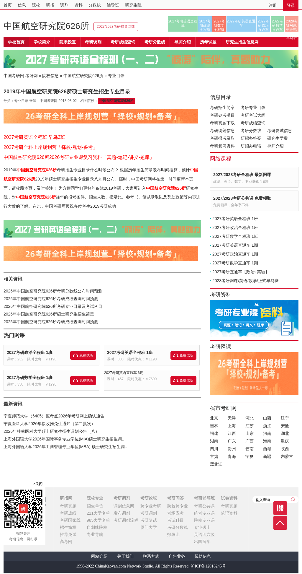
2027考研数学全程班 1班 (29, 377)
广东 (232, 441)
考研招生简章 (222, 107)
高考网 (66, 541)
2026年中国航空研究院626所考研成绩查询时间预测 (51, 298)
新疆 (267, 456)
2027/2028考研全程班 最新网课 (242, 174)
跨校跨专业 (177, 506)
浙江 (267, 425)
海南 (267, 441)
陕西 (285, 448)
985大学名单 (98, 520)
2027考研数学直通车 (277, 25)
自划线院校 (97, 527)
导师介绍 (182, 42)
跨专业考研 (150, 506)
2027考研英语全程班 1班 (130, 352)
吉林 (214, 425)
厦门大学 (148, 527)
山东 (249, 433)
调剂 (64, 5)
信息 (22, 5)
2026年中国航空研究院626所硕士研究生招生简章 (49, 314)
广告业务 (177, 556)
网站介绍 (99, 556)
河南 (267, 433)
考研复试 (148, 520)
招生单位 (95, 506)
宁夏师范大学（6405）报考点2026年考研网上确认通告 (54, 416)
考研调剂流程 (126, 520)
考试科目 (175, 520)
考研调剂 (93, 42)
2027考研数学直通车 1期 (235, 263)
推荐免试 (68, 534)
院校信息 (50, 75)
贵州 (232, 448)
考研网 (31, 75)
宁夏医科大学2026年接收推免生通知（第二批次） (49, 423)
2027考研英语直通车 (241, 23)
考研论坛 (148, 498)
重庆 (285, 441)
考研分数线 (251, 130)
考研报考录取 (222, 138)
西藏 (267, 448)
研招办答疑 (251, 138)
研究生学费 (277, 138)
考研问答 (175, 498)
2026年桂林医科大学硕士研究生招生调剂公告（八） (51, 431)
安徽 (285, 425)
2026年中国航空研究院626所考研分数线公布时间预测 (53, 291)
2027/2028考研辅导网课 (116, 27)
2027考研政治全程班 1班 (29, 352)
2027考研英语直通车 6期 (123, 373)
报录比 (173, 534)
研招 (50, 5)
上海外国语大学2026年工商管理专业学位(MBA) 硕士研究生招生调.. (65, 446)
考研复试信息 (279, 130)
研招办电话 (251, 146)
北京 (214, 418)
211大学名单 (98, 513)
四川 (214, 448)
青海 (232, 456)
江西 (232, 433)
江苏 (249, 425)
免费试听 (86, 355)
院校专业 (95, 498)
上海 (232, 425)
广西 (249, 441)
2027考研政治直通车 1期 (235, 254)
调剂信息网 (124, 506)
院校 (36, 5)
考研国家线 (70, 520)
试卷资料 (229, 498)
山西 (267, 418)
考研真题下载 (222, 123)
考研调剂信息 (222, 130)
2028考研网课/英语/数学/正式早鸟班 (291, 25)
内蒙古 (287, 456)
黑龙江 (216, 464)
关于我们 (125, 556)
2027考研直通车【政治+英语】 (240, 271)
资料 (78, 5)
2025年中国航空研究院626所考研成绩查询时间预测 (51, 321)
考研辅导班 (204, 498)
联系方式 (151, 556)
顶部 (280, 523)
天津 (232, 418)
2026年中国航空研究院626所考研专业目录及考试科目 (53, 306)
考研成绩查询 (253, 123)
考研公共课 (204, 506)
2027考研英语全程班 (183, 23)
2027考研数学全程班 (219, 25)
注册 (273, 5)
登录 (291, 5)
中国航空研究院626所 (46, 26)
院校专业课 (204, 520)
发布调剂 (122, 513)
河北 (249, 418)
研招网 (66, 498)
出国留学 (202, 541)
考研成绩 (68, 513)
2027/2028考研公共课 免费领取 (242, 198)
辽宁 (285, 418)
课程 (280, 508)
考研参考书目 (222, 115)
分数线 (94, 5)
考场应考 (175, 513)
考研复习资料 (222, 146)
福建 (214, 433)
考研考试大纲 (253, 115)
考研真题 (68, 506)
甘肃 (214, 456)
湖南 (214, 441)
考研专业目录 (253, 107)
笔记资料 (229, 513)
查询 (293, 499)
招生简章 (68, 527)
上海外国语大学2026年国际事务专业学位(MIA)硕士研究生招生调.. (64, 439)
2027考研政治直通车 (263, 25)
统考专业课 (204, 513)
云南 (249, 448)
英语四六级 (204, 534)
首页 (8, 5)
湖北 (285, 433)
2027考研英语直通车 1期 (235, 245)
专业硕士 (202, 527)
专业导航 (95, 534)
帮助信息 (202, 556)
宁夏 (249, 456)
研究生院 (133, 5)
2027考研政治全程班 (205, 25)
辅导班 (113, 5)
